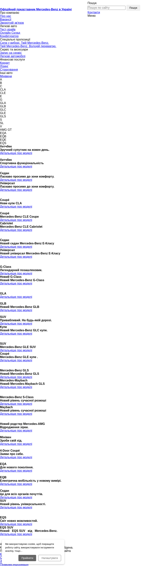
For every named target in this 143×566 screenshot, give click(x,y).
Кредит (5, 62)
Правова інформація (14, 564)
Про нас (5, 16)
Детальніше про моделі (16, 153)
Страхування (9, 69)
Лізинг (4, 66)
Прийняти (27, 558)
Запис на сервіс (11, 52)
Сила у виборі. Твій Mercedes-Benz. (24, 42)
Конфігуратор (9, 36)
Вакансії (5, 19)
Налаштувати (50, 558)
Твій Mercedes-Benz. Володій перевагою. (28, 46)
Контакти (94, 12)
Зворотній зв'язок (12, 22)
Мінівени (6, 76)
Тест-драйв (7, 29)
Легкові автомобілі (12, 56)
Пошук (92, 3)
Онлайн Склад (10, 32)
